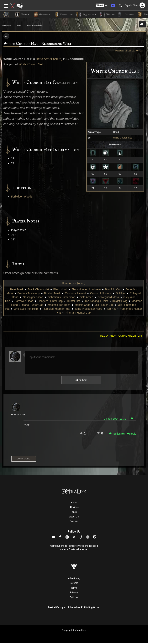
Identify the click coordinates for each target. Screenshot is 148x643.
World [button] (107, 14)
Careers (74, 583)
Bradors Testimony (28, 293)
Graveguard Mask (108, 297)
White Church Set (122, 137)
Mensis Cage (82, 304)
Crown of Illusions (101, 293)
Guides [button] (126, 14)
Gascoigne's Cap (33, 297)
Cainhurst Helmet (75, 293)
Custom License (78, 549)
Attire (19, 26)
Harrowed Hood (23, 301)
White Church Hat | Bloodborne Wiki (37, 43)
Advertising (74, 578)
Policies (74, 597)
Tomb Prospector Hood (88, 308)
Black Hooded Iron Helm (86, 289)
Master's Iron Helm (59, 304)
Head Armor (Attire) (35, 26)
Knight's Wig (119, 301)
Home (74, 502)
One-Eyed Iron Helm (26, 308)
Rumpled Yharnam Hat (56, 308)
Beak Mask (17, 289)
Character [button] (63, 14)
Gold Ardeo (86, 297)
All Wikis (74, 507)
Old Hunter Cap (104, 304)
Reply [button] (131, 433)
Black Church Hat (38, 289)
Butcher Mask (52, 293)
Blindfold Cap (113, 289)
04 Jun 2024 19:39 (115, 418)
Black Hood (60, 289)
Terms (74, 588)
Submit (81, 380)
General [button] (41, 14)
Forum (74, 512)
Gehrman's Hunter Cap (61, 297)
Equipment (6, 26)
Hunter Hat (73, 301)
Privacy (74, 592)
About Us (74, 516)
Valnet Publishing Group (87, 607)
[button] (101, 5)
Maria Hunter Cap (32, 304)
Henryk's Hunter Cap (50, 301)
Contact (74, 521)
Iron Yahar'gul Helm (96, 301)
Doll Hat (120, 293)
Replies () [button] (117, 433)
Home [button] (22, 14)
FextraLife (53, 607)
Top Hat (111, 308)
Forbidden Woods (21, 196)
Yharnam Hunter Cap (78, 312)
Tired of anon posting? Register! (120, 335)
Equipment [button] (86, 14)
